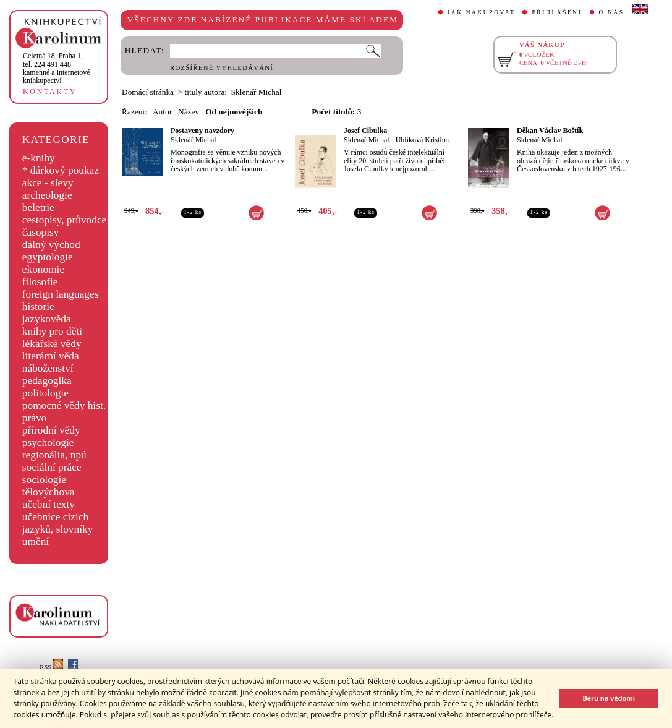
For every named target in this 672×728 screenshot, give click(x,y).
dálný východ (51, 245)
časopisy (40, 232)
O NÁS (611, 12)
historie (38, 306)
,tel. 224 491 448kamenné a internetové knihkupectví (56, 68)
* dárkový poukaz (60, 170)
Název (188, 111)
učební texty (48, 504)
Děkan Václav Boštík (550, 130)
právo (34, 418)
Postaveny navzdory (202, 130)
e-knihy (38, 158)
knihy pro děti (52, 331)
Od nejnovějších (233, 111)
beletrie (38, 207)
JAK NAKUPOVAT (482, 12)
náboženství (48, 368)
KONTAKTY (50, 91)
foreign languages (60, 294)
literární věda (50, 356)
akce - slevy (48, 183)
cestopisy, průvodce (64, 220)
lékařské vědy (52, 343)
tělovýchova (48, 492)
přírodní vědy (51, 430)
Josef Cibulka (365, 130)
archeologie (47, 195)
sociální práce (52, 467)
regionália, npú (54, 455)
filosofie (40, 282)
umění (35, 541)
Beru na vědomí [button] (608, 698)
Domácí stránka (148, 91)
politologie (45, 393)
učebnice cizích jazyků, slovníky (57, 523)
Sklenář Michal (193, 139)
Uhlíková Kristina (422, 139)
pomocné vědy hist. (64, 405)
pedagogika (47, 381)
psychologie (48, 442)
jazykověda (46, 319)
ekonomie (43, 269)
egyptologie (47, 257)
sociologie (44, 480)
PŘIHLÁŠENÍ (557, 12)
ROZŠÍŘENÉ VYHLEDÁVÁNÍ (221, 67)
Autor (162, 111)
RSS (51, 667)
